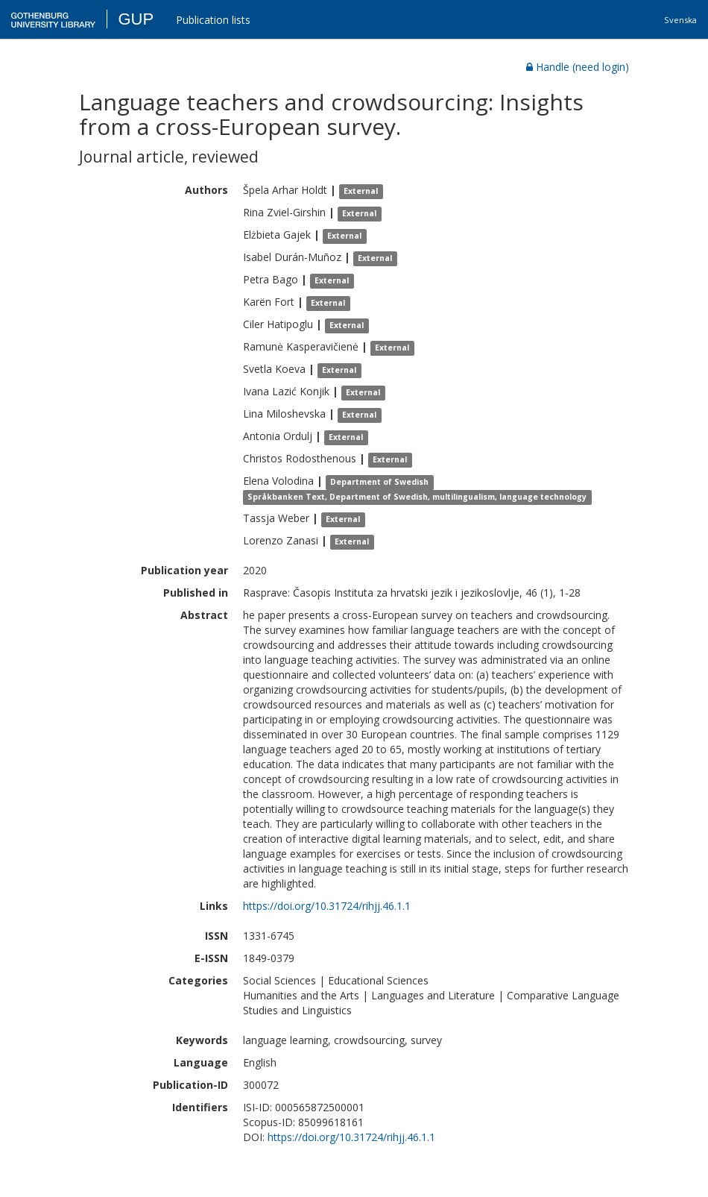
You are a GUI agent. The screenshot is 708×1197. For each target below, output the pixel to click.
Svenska (680, 19)
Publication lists (213, 20)
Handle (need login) (577, 67)
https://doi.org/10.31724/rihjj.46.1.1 (327, 906)
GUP (136, 19)
